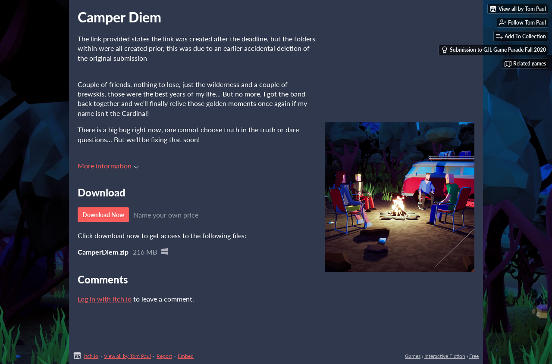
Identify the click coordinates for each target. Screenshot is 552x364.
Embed (186, 356)
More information (108, 166)
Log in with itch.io (105, 299)
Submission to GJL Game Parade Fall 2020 (493, 50)
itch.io (91, 356)
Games (412, 356)
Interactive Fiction (444, 356)
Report (164, 356)
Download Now (103, 214)
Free (474, 356)
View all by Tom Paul (127, 356)
